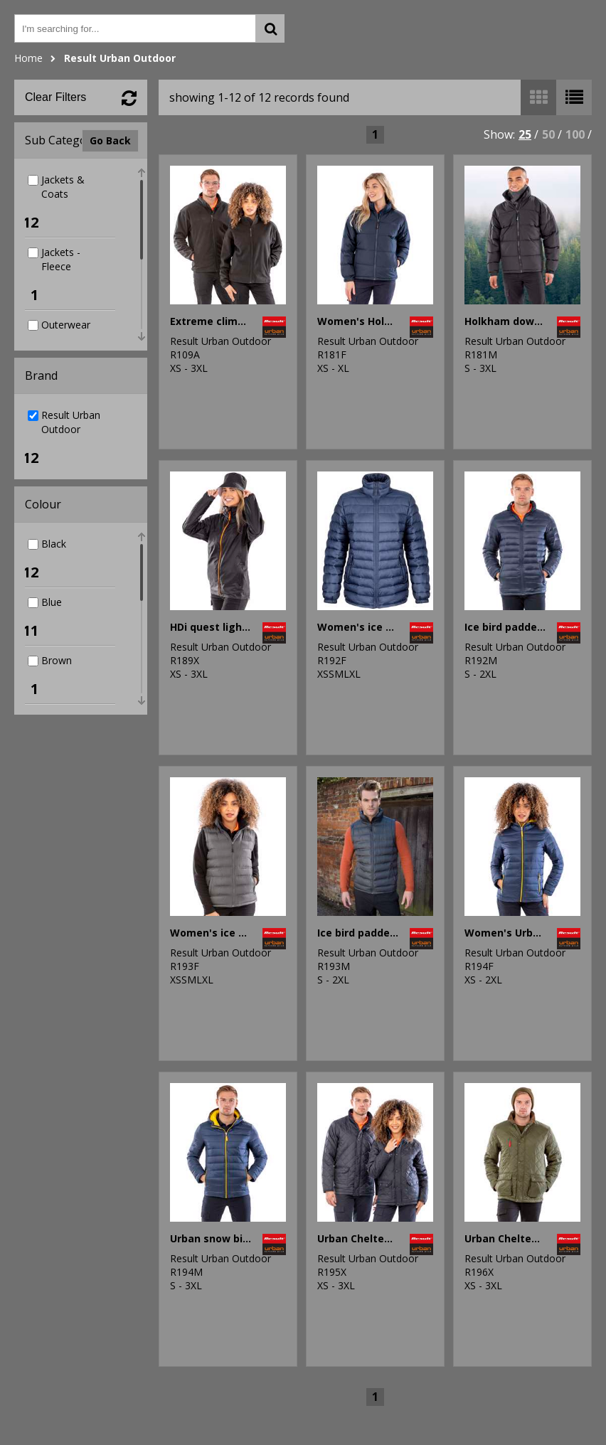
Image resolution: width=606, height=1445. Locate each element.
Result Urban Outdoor (120, 58)
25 (525, 134)
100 (575, 134)
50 (548, 134)
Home (28, 58)
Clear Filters (55, 97)
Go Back (110, 140)
